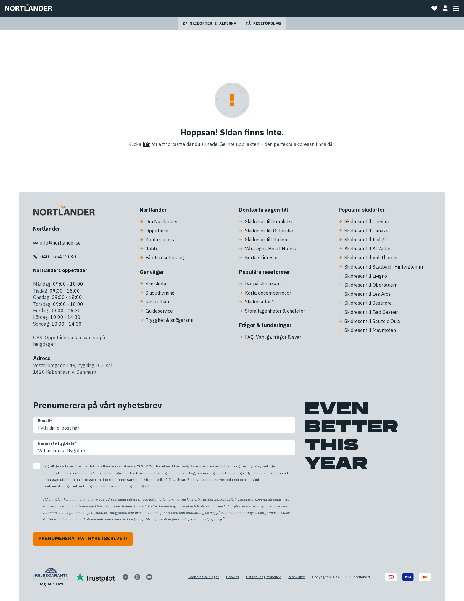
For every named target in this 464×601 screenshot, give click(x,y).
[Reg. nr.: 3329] (50, 577)
